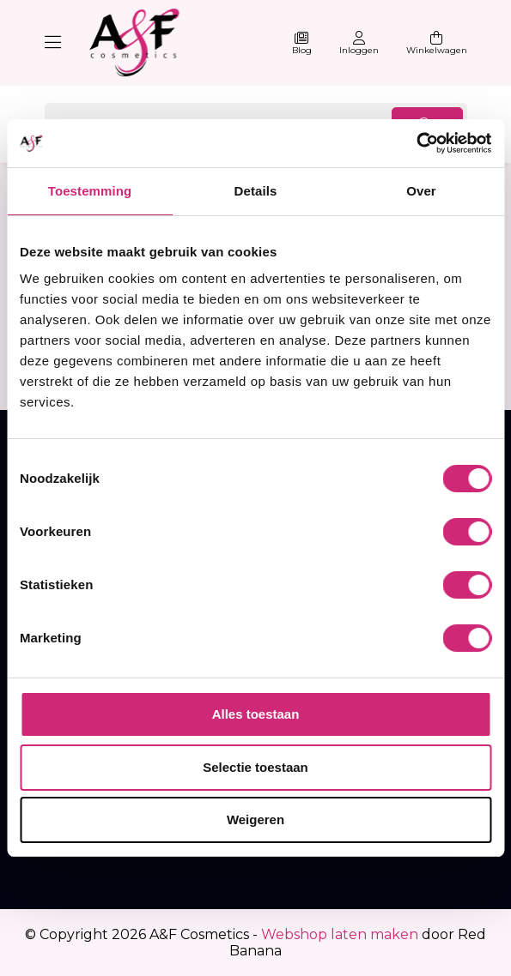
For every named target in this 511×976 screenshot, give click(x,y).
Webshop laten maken (339, 934)
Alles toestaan (256, 714)
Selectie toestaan (255, 767)
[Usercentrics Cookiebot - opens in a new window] (416, 143)
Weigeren (255, 819)
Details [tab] (255, 191)
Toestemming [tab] (90, 191)
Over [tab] (421, 191)
